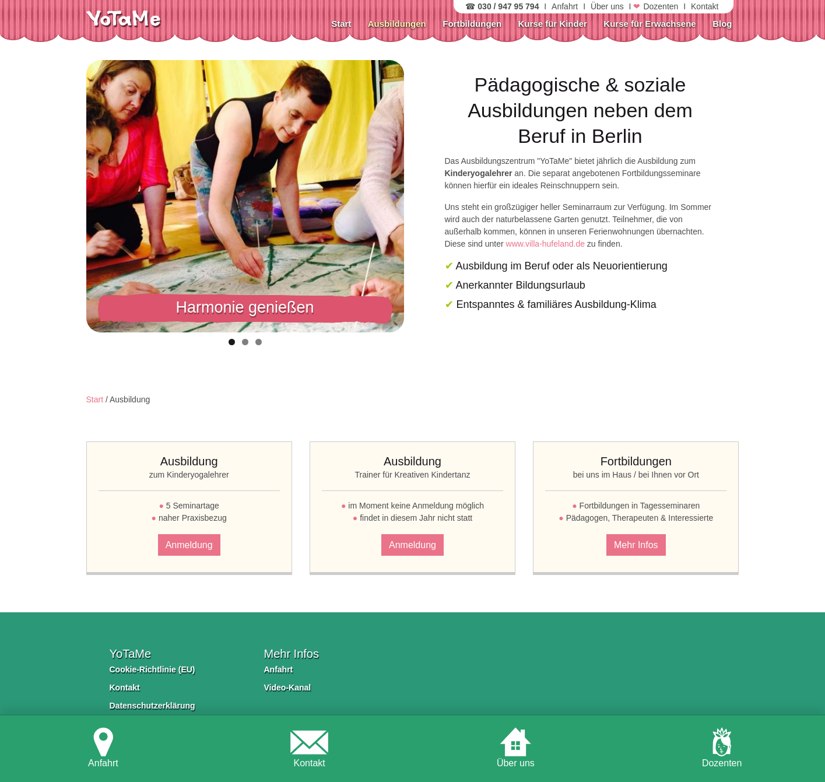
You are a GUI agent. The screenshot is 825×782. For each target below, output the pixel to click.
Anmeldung (189, 545)
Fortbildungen (472, 24)
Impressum (131, 723)
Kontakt (704, 6)
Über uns (607, 6)
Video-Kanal (287, 687)
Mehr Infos (636, 545)
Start (341, 24)
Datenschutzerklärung (152, 705)
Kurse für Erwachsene (649, 24)
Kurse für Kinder (552, 24)
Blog (722, 24)
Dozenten (660, 6)
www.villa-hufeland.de (545, 243)
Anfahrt (565, 6)
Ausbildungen (397, 24)
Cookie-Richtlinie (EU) (152, 669)
